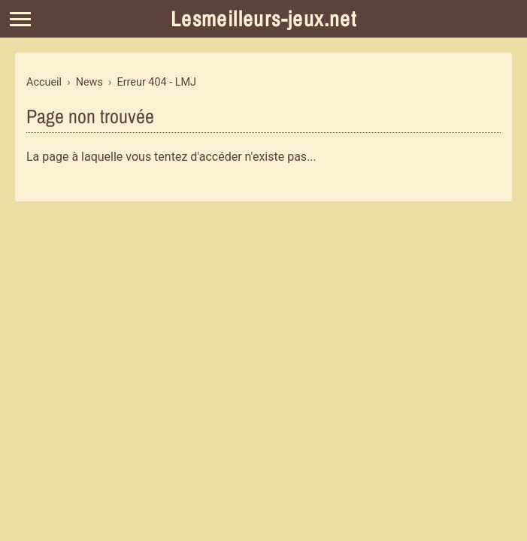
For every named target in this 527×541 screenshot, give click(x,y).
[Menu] (20, 19)
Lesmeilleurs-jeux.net (263, 19)
